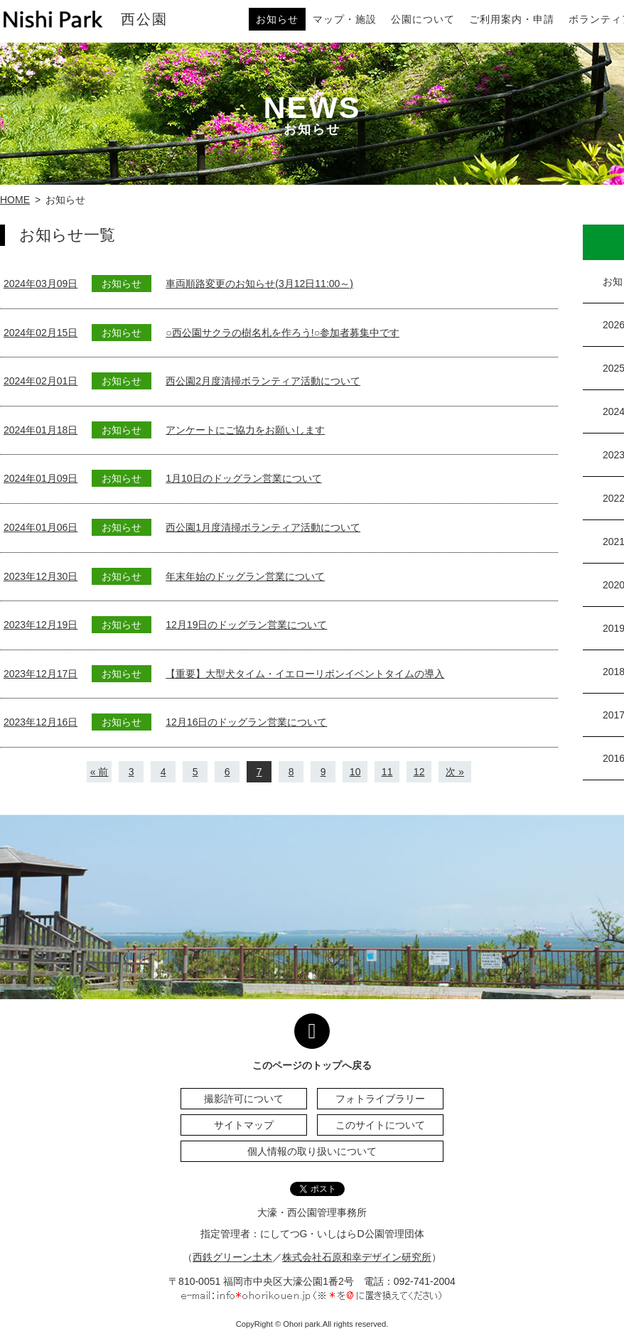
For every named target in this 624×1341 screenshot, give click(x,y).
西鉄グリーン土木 (232, 1257)
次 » (455, 771)
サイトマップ (244, 1125)
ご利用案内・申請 (511, 19)
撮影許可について (244, 1098)
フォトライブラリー (380, 1098)
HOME (15, 199)
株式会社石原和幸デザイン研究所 (356, 1257)
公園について (423, 19)
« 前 (99, 771)
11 (387, 771)
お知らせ (277, 19)
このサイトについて (380, 1125)
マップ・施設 (345, 19)
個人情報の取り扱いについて (312, 1151)
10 (355, 771)
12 (419, 771)
